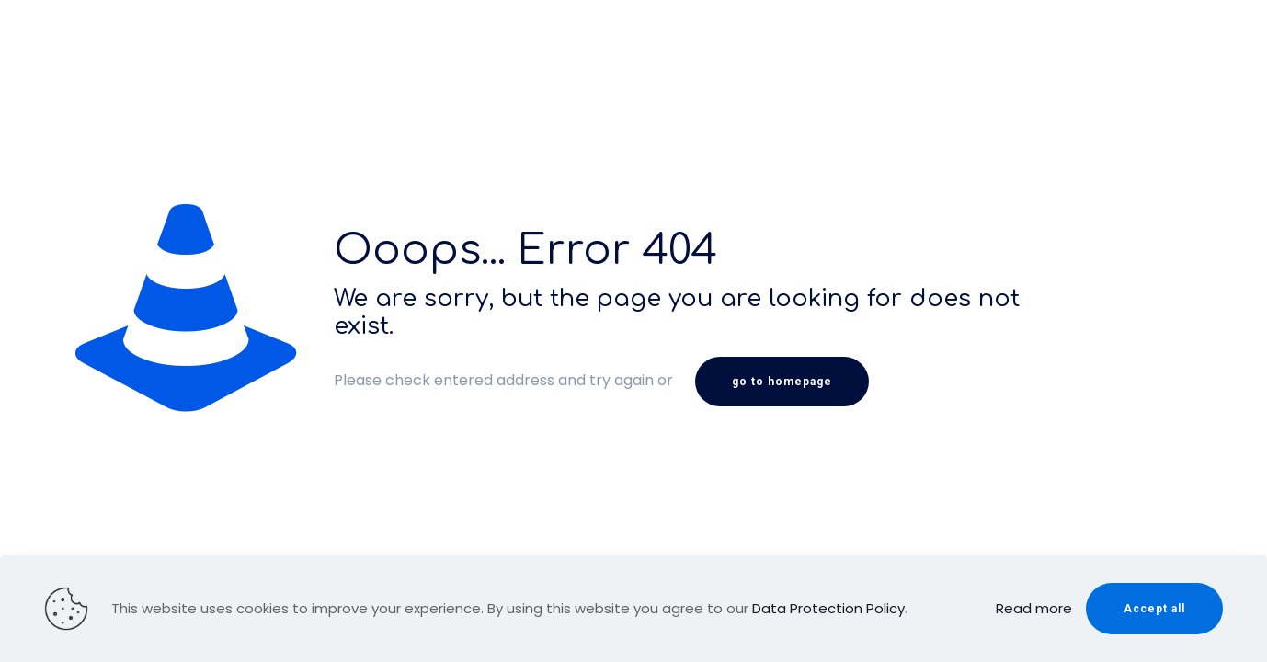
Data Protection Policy (828, 608)
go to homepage (782, 381)
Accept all (1154, 608)
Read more (1034, 608)
